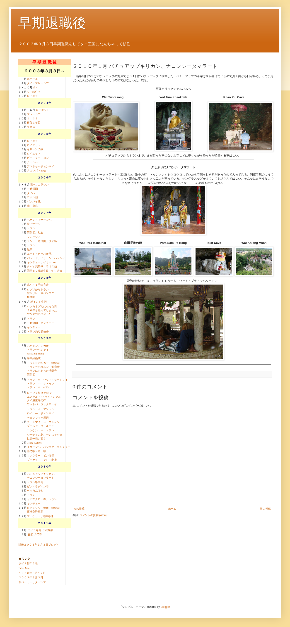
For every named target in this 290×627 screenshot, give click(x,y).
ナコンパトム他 (36, 170)
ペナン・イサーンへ (39, 219)
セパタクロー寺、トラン (42, 499)
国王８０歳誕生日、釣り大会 (44, 270)
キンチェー (34, 262)
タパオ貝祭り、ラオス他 (42, 266)
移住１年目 (34, 122)
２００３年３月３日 (31, 577)
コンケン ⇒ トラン (40, 430)
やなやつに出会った (39, 314)
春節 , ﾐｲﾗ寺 (35, 534)
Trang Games (34, 442)
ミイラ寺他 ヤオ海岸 (40, 530)
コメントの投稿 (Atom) (93, 515)
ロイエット (34, 95)
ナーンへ (32, 162)
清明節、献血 (35, 232)
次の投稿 (79, 508)
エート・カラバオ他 (39, 253)
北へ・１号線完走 (38, 284)
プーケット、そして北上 (42, 459)
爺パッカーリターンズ (32, 582)
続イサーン (34, 224)
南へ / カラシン (39, 184)
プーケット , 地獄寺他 (40, 516)
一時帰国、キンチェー (40, 323)
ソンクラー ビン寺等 (40, 455)
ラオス (31, 126)
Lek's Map (24, 568)
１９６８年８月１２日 (32, 573)
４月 (24, 232)
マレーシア (34, 114)
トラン (31, 228)
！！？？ (32, 118)
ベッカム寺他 (35, 490)
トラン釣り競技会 (38, 331)
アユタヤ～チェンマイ (40, 166)
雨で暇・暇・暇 (36, 451)
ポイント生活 (38, 301)
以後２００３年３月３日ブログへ (38, 544)
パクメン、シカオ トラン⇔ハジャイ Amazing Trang (38, 349)
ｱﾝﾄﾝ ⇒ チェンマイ (40, 413)
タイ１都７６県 (28, 563)
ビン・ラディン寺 (38, 486)
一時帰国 (32, 188)
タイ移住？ (34, 91)
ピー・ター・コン (38, 157)
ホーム (172, 508)
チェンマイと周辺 (38, 417)
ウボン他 (32, 197)
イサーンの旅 (35, 149)
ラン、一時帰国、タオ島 (42, 241)
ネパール (32, 79)
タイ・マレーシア (38, 83)
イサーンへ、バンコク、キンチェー (48, 447)
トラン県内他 (35, 482)
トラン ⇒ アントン (40, 409)
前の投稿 (265, 508)
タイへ (31, 193)
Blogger (165, 606)
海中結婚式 (34, 358)
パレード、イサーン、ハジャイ (46, 258)
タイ (36, 87)
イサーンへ (50, 262)
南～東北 (32, 205)
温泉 (29, 249)
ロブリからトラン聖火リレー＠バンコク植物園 (40, 293)
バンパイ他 (34, 201)
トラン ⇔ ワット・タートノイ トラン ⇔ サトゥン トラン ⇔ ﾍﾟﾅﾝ (47, 383)
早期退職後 (52, 23)
